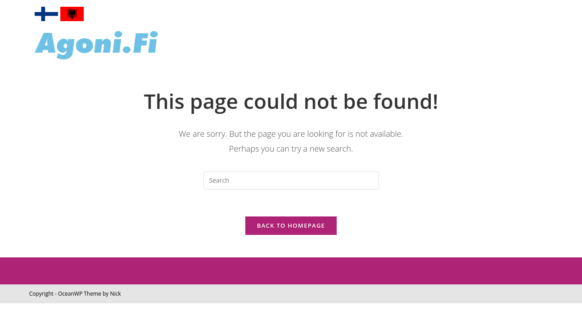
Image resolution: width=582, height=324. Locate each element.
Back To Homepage (291, 225)
